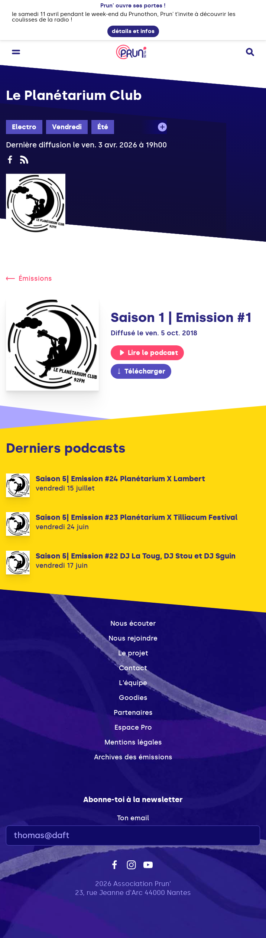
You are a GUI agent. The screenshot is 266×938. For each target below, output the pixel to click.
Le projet (133, 653)
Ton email (133, 818)
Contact (133, 668)
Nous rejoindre (133, 638)
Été (102, 127)
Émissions (29, 278)
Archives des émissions (133, 757)
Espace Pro (133, 727)
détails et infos (133, 31)
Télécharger (140, 371)
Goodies (133, 698)
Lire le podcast (148, 353)
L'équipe (133, 683)
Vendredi (67, 127)
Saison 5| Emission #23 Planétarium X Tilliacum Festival (136, 517)
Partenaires (133, 713)
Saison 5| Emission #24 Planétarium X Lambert (120, 478)
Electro (24, 127)
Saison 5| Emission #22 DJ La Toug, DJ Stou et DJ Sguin (136, 555)
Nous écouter (133, 623)
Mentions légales (133, 742)
